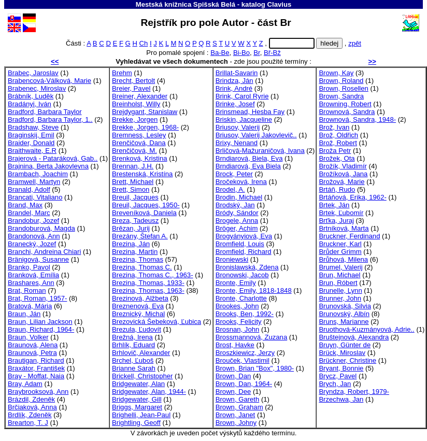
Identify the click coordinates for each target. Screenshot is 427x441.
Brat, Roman (27, 290)
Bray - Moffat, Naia (36, 376)
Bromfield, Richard (244, 251)
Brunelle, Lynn (340, 290)
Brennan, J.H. (132, 166)
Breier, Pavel (131, 88)
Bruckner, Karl (340, 244)
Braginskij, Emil (31, 135)
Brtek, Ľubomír (341, 213)
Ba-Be (219, 52)
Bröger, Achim (237, 228)
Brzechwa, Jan (341, 399)
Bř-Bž (272, 52)
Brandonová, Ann (34, 236)
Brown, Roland (341, 80)
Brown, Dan (233, 376)
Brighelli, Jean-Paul (141, 415)
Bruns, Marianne (343, 321)
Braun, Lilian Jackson (40, 321)
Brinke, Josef (235, 104)
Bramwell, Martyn (34, 182)
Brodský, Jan (235, 205)
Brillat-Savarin (237, 73)
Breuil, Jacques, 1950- (145, 205)
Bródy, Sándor (237, 213)
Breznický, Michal (138, 314)
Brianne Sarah (133, 368)
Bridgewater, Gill (136, 399)
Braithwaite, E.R (32, 150)
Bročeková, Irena (241, 182)
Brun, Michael (339, 275)
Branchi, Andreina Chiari (44, 251)
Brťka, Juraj (336, 220)
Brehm (122, 73)
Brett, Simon (130, 189)
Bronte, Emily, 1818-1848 (254, 290)
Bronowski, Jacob (242, 275)
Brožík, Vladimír (343, 166)
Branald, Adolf (29, 189)
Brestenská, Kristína (142, 174)
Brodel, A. (230, 189)
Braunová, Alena (33, 345)
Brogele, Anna (237, 220)
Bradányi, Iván (29, 104)
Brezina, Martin (135, 251)
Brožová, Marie (341, 182)
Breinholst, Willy (136, 104)
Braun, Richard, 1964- (41, 329)
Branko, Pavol (29, 267)
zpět (354, 43)
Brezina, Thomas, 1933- (148, 283)
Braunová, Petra (32, 353)
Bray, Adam (25, 384)
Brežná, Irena (132, 337)
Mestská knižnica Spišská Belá (185, 4)
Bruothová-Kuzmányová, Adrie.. (366, 329)
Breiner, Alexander (139, 96)
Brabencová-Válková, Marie (49, 80)
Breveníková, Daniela (144, 213)
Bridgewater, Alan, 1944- (149, 391)
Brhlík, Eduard (133, 345)
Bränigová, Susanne (38, 259)
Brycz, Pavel (338, 376)
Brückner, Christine (347, 360)
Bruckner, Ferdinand (349, 236)
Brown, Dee (233, 391)
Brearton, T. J (28, 422)
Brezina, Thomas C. (142, 267)
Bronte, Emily (236, 283)
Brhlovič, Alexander (141, 353)
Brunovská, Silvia (345, 306)
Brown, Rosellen (343, 88)
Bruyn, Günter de (345, 345)
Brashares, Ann (31, 283)
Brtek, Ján (334, 205)
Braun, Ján (24, 314)
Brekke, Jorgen (135, 119)
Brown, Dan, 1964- (244, 384)
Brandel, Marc (29, 213)
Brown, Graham (239, 407)
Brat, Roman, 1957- (37, 298)
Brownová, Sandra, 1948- (357, 119)
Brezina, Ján (131, 244)
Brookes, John (237, 306)
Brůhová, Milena (343, 259)
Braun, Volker (28, 337)
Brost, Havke (235, 345)
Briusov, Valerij (238, 127)
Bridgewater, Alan (138, 384)
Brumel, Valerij (340, 267)
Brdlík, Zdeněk (30, 415)
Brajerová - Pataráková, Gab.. (52, 158)
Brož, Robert (338, 143)
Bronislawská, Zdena (247, 267)
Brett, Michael (132, 182)
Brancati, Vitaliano (35, 197)
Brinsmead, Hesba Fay (250, 112)
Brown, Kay (336, 73)
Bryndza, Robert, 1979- (354, 391)
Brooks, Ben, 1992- (245, 314)
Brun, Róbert (338, 283)
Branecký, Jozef (32, 244)
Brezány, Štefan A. (140, 236)
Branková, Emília (33, 275)
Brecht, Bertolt (133, 80)
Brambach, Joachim (38, 174)
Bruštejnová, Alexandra (354, 337)
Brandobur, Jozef (33, 220)
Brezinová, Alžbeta (140, 298)
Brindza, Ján (234, 80)
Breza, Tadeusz (135, 220)
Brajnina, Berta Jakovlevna (48, 166)
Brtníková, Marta (343, 228)
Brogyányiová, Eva (244, 236)
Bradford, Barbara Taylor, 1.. (50, 119)
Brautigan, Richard (36, 360)
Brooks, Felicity (239, 321)
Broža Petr (335, 150)
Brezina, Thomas (137, 259)
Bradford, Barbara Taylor (45, 112)
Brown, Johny (236, 422)
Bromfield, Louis (240, 244)
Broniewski (232, 259)
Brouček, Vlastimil (242, 360)
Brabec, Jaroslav (33, 73)
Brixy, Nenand (237, 143)
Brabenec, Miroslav (37, 88)
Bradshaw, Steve (33, 127)
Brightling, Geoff (136, 422)
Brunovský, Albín (344, 314)
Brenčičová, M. (134, 150)
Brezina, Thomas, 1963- (148, 290)
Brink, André (234, 88)
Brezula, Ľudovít (136, 329)
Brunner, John (340, 298)
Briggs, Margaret (137, 407)
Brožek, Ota (336, 158)
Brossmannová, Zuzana (251, 337)
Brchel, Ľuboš (132, 360)
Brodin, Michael (239, 197)
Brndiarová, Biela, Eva (249, 158)
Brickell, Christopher (142, 376)
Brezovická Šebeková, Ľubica (156, 321)
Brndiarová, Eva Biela (248, 166)
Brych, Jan (335, 384)
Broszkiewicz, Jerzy (245, 353)
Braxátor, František (36, 368)
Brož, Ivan (334, 127)
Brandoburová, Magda (41, 228)
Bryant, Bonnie (341, 368)
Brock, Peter (234, 174)
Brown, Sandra (341, 96)
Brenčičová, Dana (138, 143)
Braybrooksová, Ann (38, 391)
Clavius (279, 4)
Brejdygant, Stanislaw (144, 112)
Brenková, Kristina (139, 158)
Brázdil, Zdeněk (31, 399)
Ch (143, 43)
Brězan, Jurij (131, 228)
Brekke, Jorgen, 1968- (145, 127)
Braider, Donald (31, 143)
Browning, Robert (345, 104)
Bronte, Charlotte (241, 298)
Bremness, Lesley (139, 135)
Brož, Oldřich (338, 135)
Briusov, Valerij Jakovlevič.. (256, 135)
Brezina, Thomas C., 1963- (152, 275)
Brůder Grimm (340, 251)
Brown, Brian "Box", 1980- (255, 368)
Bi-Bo (241, 52)
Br (256, 52)
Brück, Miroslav (342, 353)
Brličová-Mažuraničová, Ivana (260, 150)
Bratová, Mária (30, 306)
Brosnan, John (238, 329)
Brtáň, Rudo (337, 189)
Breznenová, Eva (138, 306)
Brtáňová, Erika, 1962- (352, 197)
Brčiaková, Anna (32, 407)
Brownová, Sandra (347, 112)
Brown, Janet (235, 415)
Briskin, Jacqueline (244, 119)
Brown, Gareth (238, 399)
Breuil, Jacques (135, 197)
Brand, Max (25, 205)
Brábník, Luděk (30, 96)
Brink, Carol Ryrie (242, 96)
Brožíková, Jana (343, 174)
